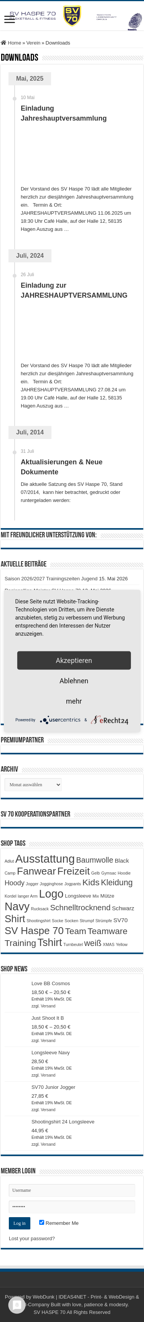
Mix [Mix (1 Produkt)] (96, 896)
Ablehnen (74, 681)
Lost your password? (32, 1238)
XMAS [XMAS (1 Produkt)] (108, 944)
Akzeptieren (74, 660)
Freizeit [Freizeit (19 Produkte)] (73, 871)
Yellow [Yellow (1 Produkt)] (121, 944)
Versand (48, 1006)
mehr (74, 701)
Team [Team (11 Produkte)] (75, 931)
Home (11, 43)
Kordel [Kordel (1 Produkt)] (11, 896)
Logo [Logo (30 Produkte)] (51, 894)
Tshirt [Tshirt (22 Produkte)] (50, 942)
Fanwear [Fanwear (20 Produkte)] (36, 871)
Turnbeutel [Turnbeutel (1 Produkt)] (73, 944)
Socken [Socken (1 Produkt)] (71, 920)
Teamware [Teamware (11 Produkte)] (107, 931)
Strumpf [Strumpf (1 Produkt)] (86, 920)
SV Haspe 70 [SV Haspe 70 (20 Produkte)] (34, 930)
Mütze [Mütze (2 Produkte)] (107, 896)
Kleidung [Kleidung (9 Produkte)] (117, 882)
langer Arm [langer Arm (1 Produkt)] (28, 896)
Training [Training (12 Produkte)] (20, 943)
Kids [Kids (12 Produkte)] (91, 882)
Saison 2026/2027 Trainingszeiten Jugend (51, 578)
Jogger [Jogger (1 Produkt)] (32, 883)
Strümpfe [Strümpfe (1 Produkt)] (103, 920)
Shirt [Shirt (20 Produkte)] (15, 918)
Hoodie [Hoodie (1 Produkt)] (124, 873)
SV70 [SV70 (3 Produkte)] (120, 920)
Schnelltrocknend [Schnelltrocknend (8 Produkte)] (80, 907)
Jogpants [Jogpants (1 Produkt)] (73, 883)
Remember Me (59, 1223)
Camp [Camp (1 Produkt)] (10, 873)
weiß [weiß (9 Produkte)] (92, 943)
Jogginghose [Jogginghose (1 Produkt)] (51, 883)
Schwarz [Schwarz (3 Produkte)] (123, 908)
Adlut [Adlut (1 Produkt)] (9, 861)
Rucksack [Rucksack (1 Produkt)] (40, 908)
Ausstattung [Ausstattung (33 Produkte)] (45, 858)
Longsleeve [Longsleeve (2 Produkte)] (78, 896)
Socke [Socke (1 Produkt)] (57, 920)
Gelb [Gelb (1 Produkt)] (95, 873)
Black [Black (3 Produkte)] (122, 860)
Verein (33, 43)
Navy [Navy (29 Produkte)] (17, 906)
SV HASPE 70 (49, 1312)
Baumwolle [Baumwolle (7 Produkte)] (94, 860)
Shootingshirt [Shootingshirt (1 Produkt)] (38, 920)
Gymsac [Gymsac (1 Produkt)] (108, 873)
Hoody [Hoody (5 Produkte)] (15, 883)
